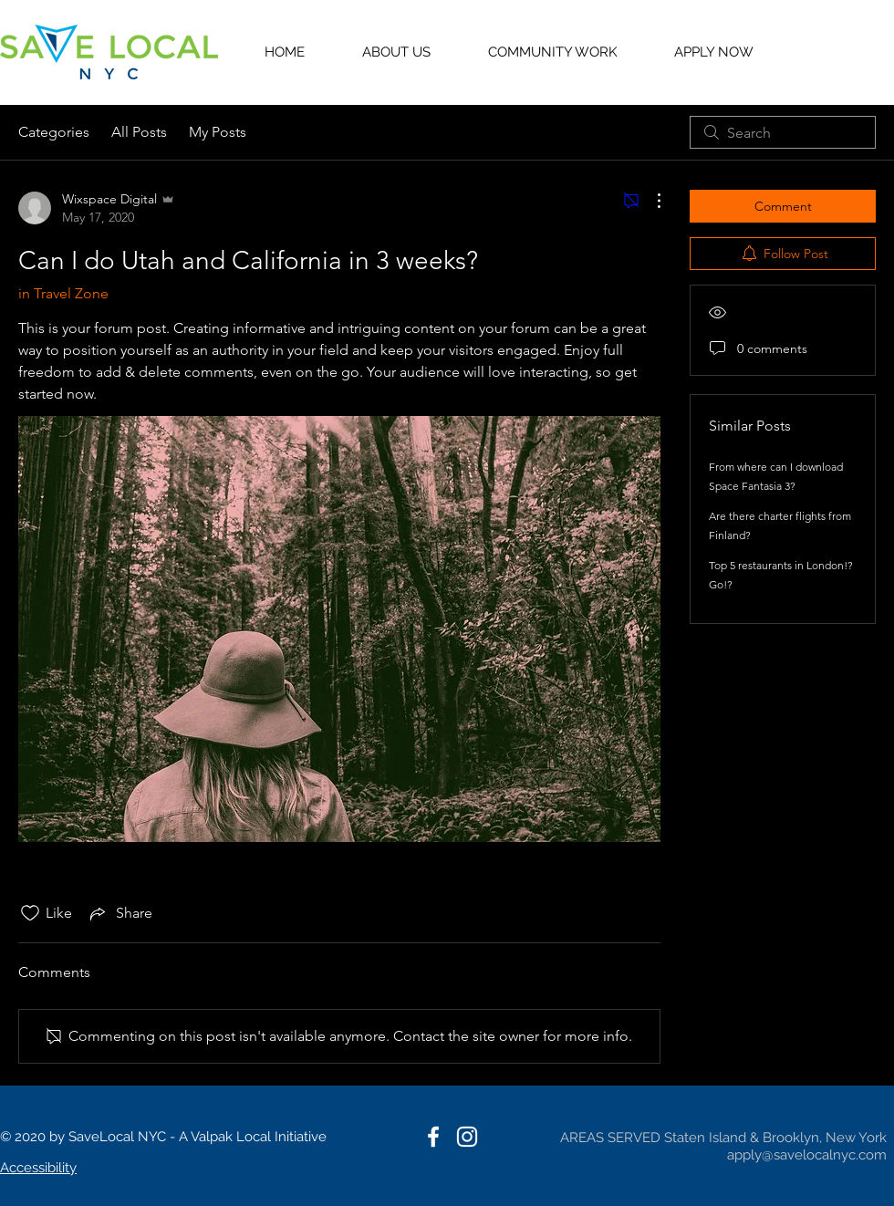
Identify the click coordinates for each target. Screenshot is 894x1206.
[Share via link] (119, 913)
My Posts (217, 131)
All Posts (139, 131)
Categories (53, 131)
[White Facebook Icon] (433, 1136)
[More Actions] (649, 201)
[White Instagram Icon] (467, 1136)
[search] (783, 132)
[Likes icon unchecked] (30, 913)
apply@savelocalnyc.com (807, 1155)
